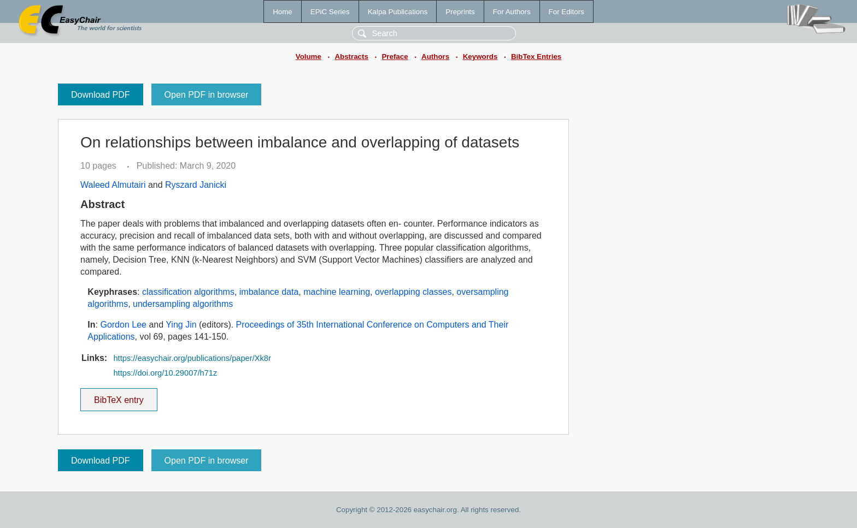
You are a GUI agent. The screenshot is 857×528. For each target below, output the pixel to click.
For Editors (566, 12)
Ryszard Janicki (195, 184)
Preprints (459, 12)
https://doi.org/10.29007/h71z (165, 373)
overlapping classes (413, 291)
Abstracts (351, 56)
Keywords (480, 56)
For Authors (512, 12)
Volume (308, 56)
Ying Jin (181, 324)
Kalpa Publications (398, 12)
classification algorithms (188, 291)
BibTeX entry (118, 396)
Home (282, 12)
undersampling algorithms (183, 304)
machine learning (336, 291)
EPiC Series (330, 12)
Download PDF (100, 94)
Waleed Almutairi (112, 184)
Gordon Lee (123, 324)
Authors (435, 56)
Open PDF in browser (207, 94)
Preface (394, 56)
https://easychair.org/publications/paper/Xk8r (192, 358)
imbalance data (269, 291)
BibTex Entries (536, 56)
